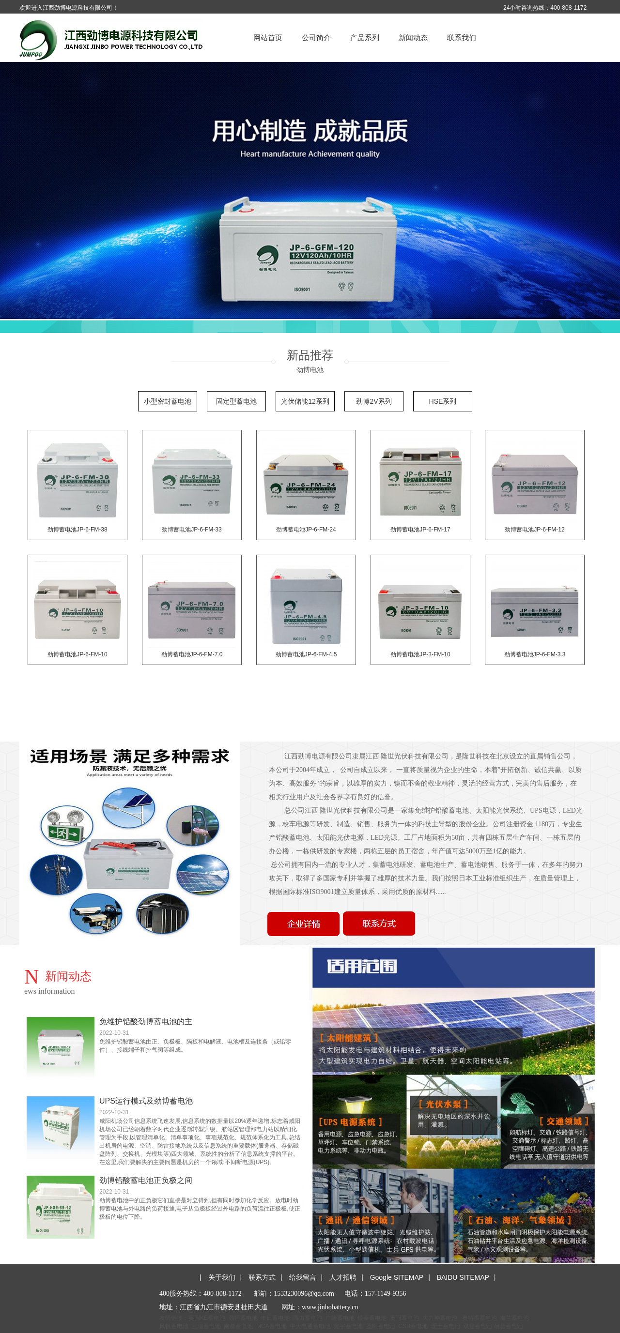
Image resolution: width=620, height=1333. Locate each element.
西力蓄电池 (307, 1318)
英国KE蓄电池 (206, 1318)
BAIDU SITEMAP (463, 1277)
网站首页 (267, 37)
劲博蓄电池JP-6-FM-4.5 (306, 654)
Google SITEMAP (397, 1277)
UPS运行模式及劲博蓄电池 (146, 1101)
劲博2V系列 (373, 401)
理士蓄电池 (445, 1326)
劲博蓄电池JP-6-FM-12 (534, 529)
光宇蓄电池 (348, 1326)
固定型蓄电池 (236, 401)
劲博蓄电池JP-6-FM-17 (420, 529)
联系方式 (262, 1277)
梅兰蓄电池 (514, 1318)
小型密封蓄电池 (167, 401)
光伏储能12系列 (305, 401)
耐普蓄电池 (508, 1326)
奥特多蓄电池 (479, 1318)
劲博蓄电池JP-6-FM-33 (191, 529)
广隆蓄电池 (340, 1318)
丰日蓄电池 (275, 1318)
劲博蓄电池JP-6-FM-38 (77, 529)
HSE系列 (443, 401)
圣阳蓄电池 (380, 1326)
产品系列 (364, 37)
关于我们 (221, 1277)
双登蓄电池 (477, 1326)
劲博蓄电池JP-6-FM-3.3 (535, 654)
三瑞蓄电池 (206, 1326)
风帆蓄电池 (173, 1326)
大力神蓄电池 (439, 1318)
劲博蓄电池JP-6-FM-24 (306, 529)
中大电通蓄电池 (310, 1326)
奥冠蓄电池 (404, 1318)
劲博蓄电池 (243, 1318)
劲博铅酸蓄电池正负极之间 (145, 1180)
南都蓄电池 (238, 1326)
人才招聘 (342, 1277)
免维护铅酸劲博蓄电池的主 (145, 1021)
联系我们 (461, 37)
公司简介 (316, 37)
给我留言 (302, 1277)
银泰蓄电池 (372, 1318)
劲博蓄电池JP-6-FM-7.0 (192, 654)
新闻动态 (413, 37)
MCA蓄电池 (271, 1326)
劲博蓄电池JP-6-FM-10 (77, 654)
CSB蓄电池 (413, 1326)
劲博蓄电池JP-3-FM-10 (420, 654)
